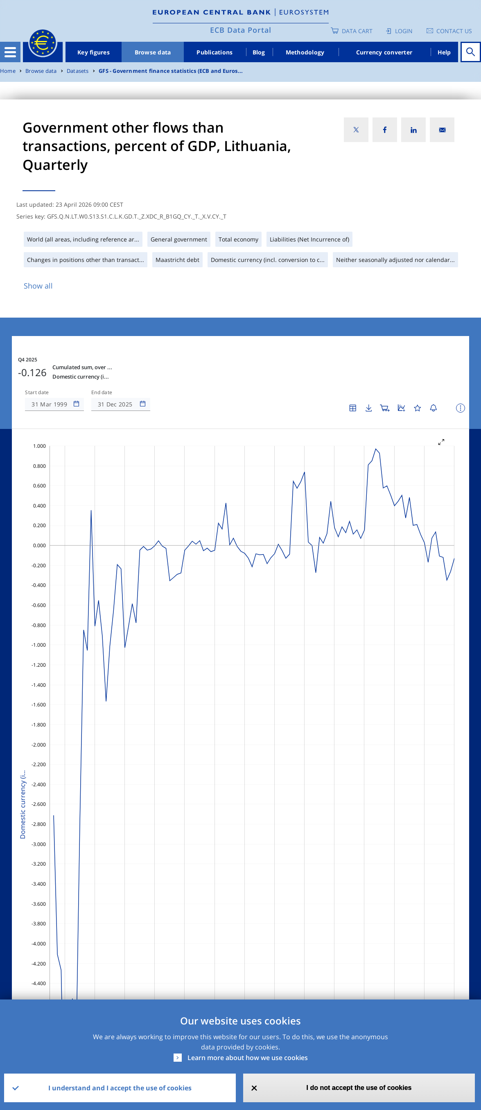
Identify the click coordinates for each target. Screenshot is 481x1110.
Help (444, 52)
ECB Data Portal (240, 30)
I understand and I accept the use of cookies (120, 1087)
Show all (38, 286)
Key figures (93, 52)
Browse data (153, 52)
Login (404, 31)
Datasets (78, 71)
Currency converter (384, 52)
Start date (37, 392)
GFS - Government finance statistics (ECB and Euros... (171, 71)
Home (8, 71)
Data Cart (357, 31)
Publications (214, 52)
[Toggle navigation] (10, 52)
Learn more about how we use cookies (247, 1057)
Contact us (454, 31)
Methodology (305, 52)
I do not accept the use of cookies (359, 1087)
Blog (259, 52)
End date (102, 392)
